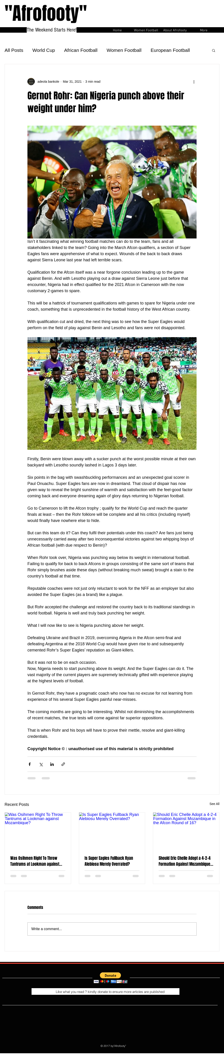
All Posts (14, 50)
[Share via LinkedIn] (52, 764)
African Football (81, 50)
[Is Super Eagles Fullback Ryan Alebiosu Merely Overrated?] (112, 831)
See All (214, 804)
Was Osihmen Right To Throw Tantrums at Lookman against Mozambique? (34, 861)
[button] (213, 50)
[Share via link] (63, 764)
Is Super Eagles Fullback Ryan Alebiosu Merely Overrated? (109, 861)
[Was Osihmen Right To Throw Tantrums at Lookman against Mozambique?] (38, 831)
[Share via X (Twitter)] (41, 764)
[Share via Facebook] (29, 764)
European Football (170, 50)
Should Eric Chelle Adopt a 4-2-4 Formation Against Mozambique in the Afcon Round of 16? (185, 861)
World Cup (43, 50)
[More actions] (194, 81)
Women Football (124, 50)
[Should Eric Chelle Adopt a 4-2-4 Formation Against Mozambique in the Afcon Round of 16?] (186, 831)
